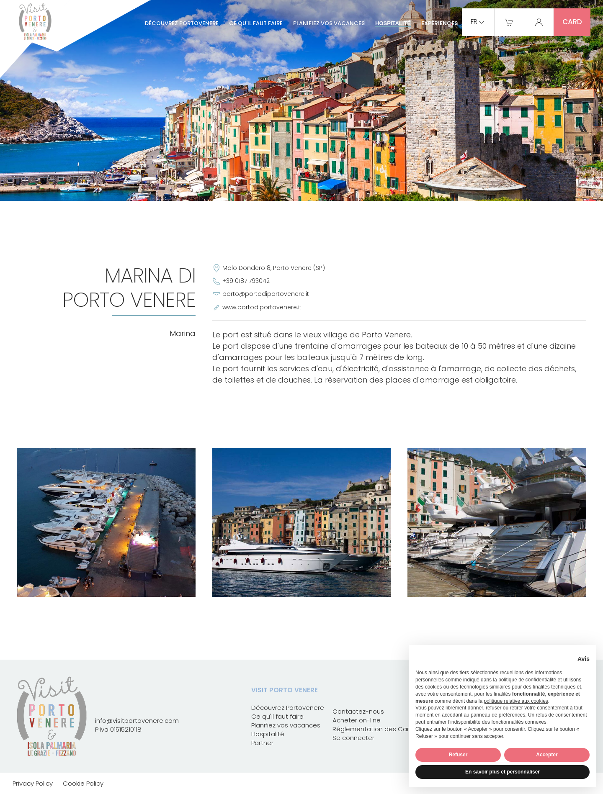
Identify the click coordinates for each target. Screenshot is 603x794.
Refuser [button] (458, 755)
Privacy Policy (33, 783)
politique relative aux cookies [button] (516, 701)
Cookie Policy (83, 783)
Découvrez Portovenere (182, 23)
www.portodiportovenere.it (262, 307)
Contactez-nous (358, 711)
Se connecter (353, 737)
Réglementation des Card (372, 729)
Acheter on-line (356, 720)
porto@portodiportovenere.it (265, 294)
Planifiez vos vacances (329, 23)
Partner (262, 742)
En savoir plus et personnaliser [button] (502, 772)
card (572, 22)
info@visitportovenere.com (137, 720)
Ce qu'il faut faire (256, 23)
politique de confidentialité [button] (527, 680)
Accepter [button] (546, 755)
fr (478, 22)
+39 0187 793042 (246, 281)
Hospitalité (393, 23)
